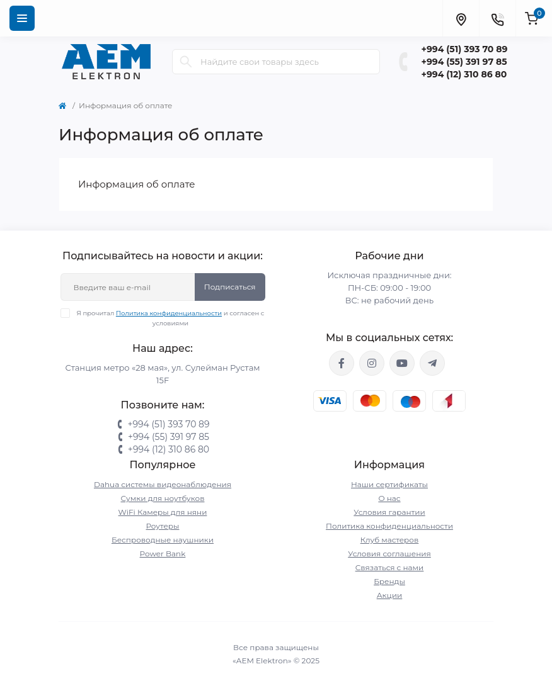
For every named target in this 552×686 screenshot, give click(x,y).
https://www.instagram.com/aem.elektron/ (371, 363)
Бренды (389, 581)
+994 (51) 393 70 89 (465, 49)
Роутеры (163, 526)
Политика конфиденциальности (169, 313)
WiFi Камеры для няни (162, 512)
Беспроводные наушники (163, 539)
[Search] (186, 61)
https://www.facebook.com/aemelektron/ (341, 363)
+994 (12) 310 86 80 (464, 74)
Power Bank (163, 553)
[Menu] (22, 18)
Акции (390, 595)
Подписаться (230, 286)
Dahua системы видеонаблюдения (162, 484)
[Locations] (460, 18)
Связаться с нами (389, 567)
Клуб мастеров (389, 539)
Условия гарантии (389, 512)
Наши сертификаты (389, 484)
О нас (389, 498)
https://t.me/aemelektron (432, 363)
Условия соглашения (389, 553)
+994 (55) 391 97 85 (464, 61)
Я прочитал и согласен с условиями (170, 317)
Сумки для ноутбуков (163, 498)
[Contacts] (497, 18)
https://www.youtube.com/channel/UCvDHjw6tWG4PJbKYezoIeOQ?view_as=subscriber (402, 363)
